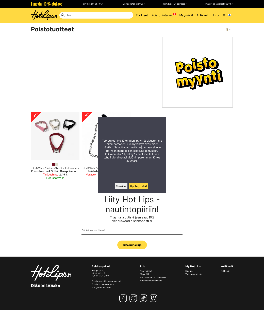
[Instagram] (133, 298)
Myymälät (186, 15)
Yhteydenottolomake (101, 287)
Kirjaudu (189, 271)
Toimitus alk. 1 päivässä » (175, 4)
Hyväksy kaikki (138, 186)
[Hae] (96, 15)
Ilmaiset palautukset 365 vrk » (219, 4)
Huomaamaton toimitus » (133, 4)
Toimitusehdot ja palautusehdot (106, 281)
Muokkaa (121, 186)
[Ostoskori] (223, 15)
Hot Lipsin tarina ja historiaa (153, 277)
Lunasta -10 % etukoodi (47, 4)
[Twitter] (154, 298)
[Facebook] (123, 298)
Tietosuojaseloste (193, 274)
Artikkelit (203, 15)
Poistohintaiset (162, 15)
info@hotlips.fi (98, 273)
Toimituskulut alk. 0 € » (92, 4)
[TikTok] (144, 298)
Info (216, 15)
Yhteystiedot (146, 271)
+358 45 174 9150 (100, 275)
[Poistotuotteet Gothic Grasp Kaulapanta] (55, 147)
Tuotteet (142, 15)
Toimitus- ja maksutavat (103, 284)
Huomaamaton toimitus (151, 280)
